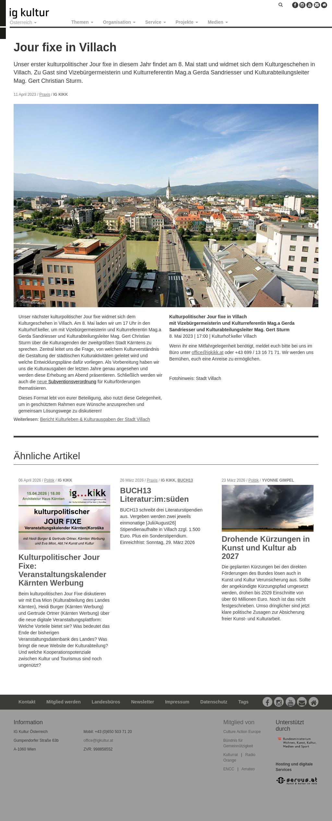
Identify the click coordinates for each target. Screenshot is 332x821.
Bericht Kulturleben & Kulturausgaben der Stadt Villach (95, 419)
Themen (82, 22)
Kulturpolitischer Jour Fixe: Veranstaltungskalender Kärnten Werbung (62, 570)
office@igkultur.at (98, 740)
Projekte (187, 22)
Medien (218, 22)
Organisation (119, 22)
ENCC (228, 769)
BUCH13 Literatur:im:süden (154, 494)
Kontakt (26, 701)
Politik (49, 480)
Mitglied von (239, 722)
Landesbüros (106, 701)
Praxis (44, 94)
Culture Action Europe (242, 731)
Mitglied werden (63, 701)
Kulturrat (230, 754)
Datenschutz (213, 701)
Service (155, 22)
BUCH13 (185, 480)
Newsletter (142, 701)
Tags (243, 701)
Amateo (248, 769)
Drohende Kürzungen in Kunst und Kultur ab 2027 (266, 548)
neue (42, 381)
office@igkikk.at (207, 352)
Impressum (177, 701)
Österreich (23, 22)
